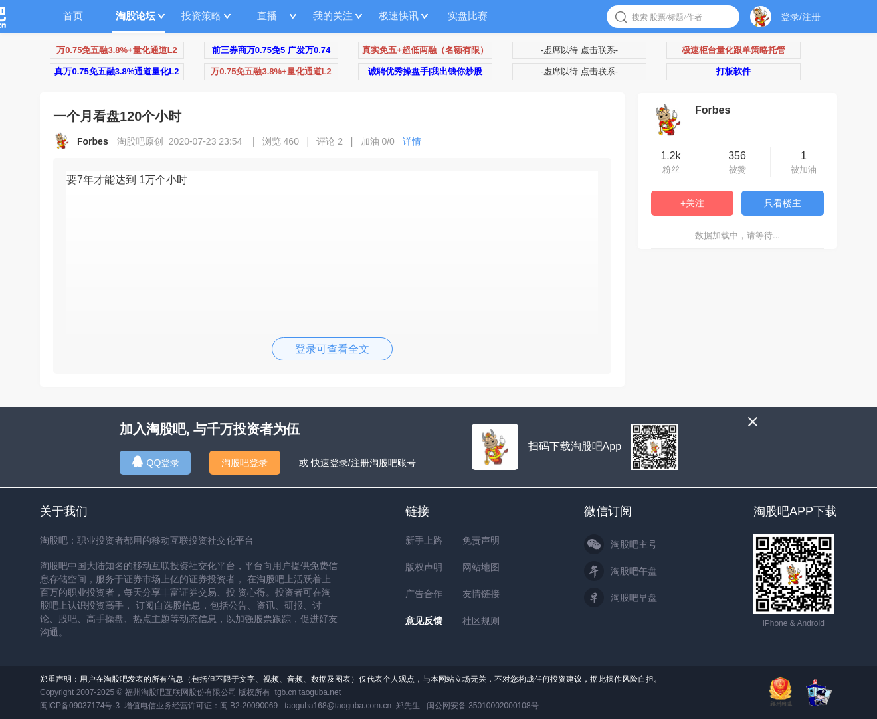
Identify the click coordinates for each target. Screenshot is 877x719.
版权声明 (423, 567)
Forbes (712, 110)
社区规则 (481, 620)
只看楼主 (782, 203)
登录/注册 (801, 16)
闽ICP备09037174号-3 (80, 705)
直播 (267, 15)
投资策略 (201, 15)
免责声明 (481, 540)
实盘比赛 (468, 15)
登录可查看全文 (332, 349)
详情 (412, 141)
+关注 (692, 203)
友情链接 (481, 593)
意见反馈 (423, 620)
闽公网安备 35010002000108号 (483, 705)
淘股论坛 (135, 15)
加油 (382, 141)
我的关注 (333, 15)
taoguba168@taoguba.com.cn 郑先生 (352, 705)
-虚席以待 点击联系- (579, 50)
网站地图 (481, 567)
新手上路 (423, 540)
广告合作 (423, 593)
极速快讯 (399, 15)
